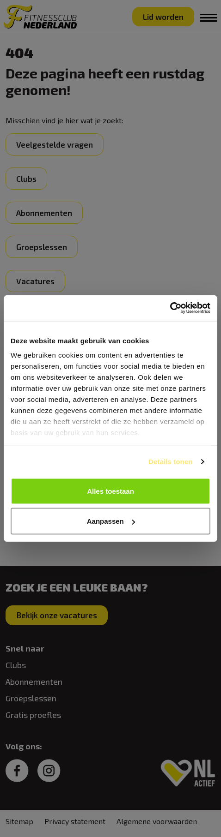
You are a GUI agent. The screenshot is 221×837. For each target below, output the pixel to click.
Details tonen (170, 462)
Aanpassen (111, 521)
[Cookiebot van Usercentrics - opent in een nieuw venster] (169, 308)
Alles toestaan (110, 491)
